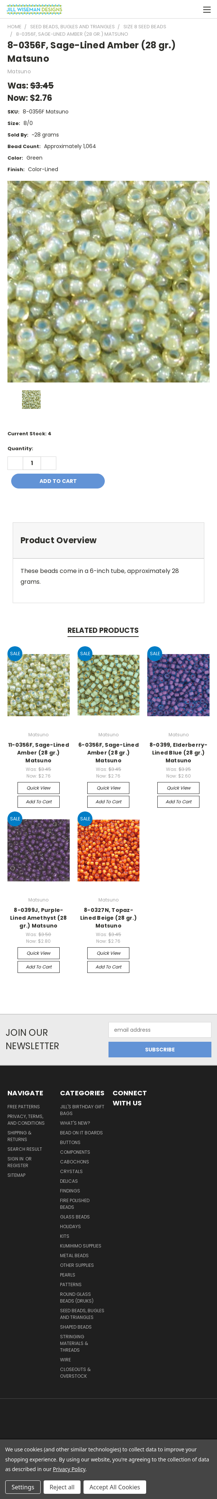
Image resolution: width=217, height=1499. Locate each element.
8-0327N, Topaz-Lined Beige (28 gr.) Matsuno (108, 917)
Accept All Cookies (114, 1487)
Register (17, 1165)
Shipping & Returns (19, 1136)
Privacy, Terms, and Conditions (26, 1119)
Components (75, 1152)
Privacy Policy (69, 1469)
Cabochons (74, 1162)
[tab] (108, 540)
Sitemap (16, 1175)
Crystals (71, 1171)
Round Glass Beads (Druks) (77, 1297)
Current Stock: (29, 433)
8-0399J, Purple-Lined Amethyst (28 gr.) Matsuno (38, 917)
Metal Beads (74, 1255)
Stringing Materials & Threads (74, 1343)
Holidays (70, 1226)
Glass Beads (75, 1217)
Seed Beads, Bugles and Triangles (82, 1313)
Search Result (24, 1149)
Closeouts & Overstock (75, 1372)
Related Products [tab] (103, 630)
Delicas (69, 1181)
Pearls (67, 1275)
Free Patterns (23, 1107)
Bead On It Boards (81, 1133)
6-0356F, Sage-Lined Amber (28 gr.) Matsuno (108, 752)
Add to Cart (38, 801)
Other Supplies (77, 1265)
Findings (70, 1191)
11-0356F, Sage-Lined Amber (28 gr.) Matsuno (38, 752)
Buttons (70, 1142)
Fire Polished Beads (74, 1203)
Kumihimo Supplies (80, 1246)
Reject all (62, 1487)
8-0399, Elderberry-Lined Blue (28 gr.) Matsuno (179, 752)
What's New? (75, 1123)
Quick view (38, 788)
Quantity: (20, 448)
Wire (65, 1360)
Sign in (16, 1159)
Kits (64, 1236)
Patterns (71, 1284)
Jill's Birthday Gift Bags (82, 1110)
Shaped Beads (76, 1327)
